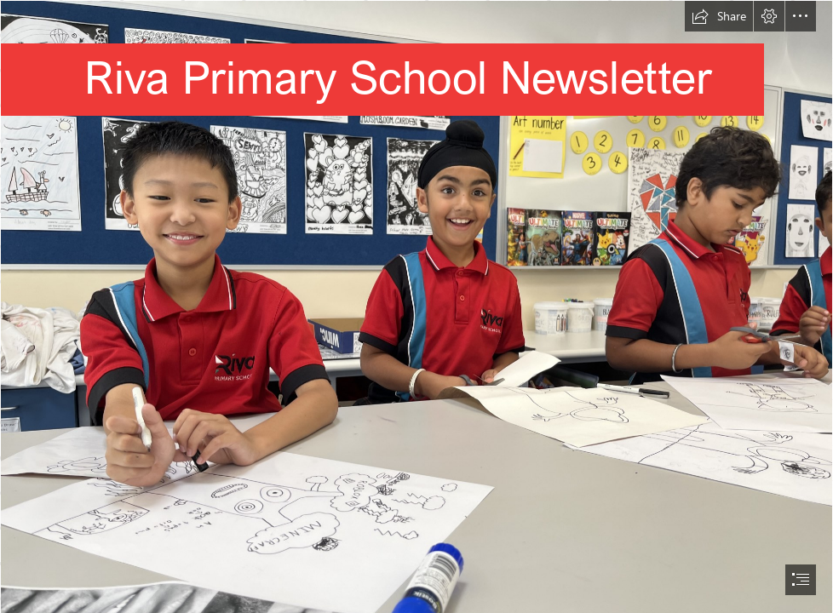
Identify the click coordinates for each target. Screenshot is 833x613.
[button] (719, 16)
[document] (416, 306)
